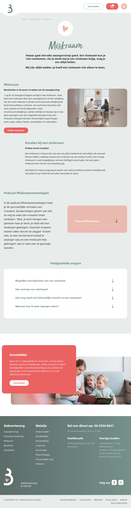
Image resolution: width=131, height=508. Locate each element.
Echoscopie (41, 450)
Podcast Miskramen (87, 221)
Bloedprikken (42, 436)
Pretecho (40, 463)
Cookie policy (85, 499)
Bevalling (8, 445)
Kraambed (9, 450)
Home (24, 19)
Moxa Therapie (43, 454)
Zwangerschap (11, 431)
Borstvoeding (42, 440)
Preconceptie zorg (44, 459)
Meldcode (98, 499)
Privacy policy (111, 499)
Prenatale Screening (13, 436)
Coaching (40, 445)
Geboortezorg (35, 19)
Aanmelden (19, 383)
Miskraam (8, 440)
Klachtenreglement (68, 499)
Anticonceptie (42, 431)
